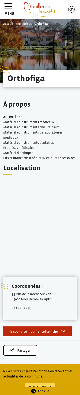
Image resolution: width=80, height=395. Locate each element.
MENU (9, 10)
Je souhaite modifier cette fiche (34, 331)
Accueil (8, 23)
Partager (20, 350)
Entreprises (24, 23)
